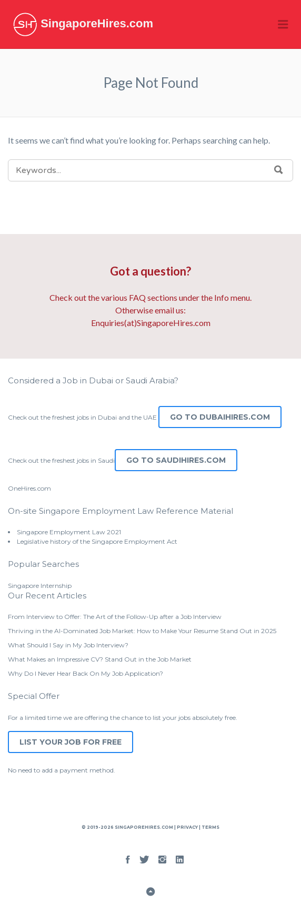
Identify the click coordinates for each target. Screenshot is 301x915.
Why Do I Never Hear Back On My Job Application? (85, 673)
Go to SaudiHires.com (176, 460)
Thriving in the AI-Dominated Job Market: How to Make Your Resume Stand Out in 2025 (142, 631)
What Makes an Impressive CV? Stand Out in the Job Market (100, 659)
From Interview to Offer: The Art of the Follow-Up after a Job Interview (115, 617)
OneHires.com (29, 488)
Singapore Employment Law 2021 (69, 532)
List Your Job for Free (70, 742)
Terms (209, 827)
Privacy (187, 827)
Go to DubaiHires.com (220, 417)
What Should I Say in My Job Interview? (68, 645)
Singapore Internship (40, 585)
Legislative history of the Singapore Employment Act (97, 541)
